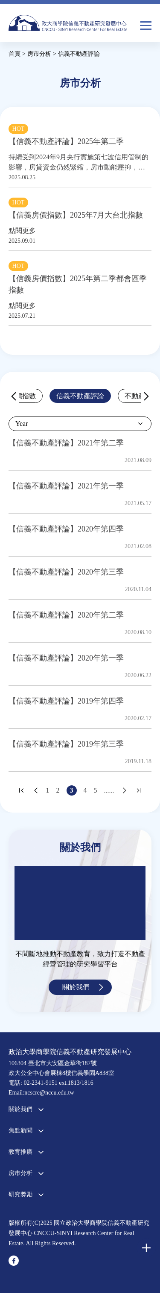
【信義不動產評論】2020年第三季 (66, 572)
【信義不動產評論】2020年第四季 (66, 529)
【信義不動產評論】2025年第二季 (66, 141)
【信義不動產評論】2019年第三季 (66, 744)
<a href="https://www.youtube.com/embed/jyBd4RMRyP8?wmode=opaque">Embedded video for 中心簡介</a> (80, 903)
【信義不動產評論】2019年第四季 (66, 701)
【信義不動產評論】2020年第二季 (66, 615)
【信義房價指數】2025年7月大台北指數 (76, 215)
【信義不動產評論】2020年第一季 (66, 658)
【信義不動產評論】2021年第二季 (66, 443)
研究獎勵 (20, 1194)
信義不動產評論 (80, 395)
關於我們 (76, 987)
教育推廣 (20, 1152)
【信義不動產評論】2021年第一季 (66, 486)
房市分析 (20, 1173)
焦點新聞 (20, 1130)
